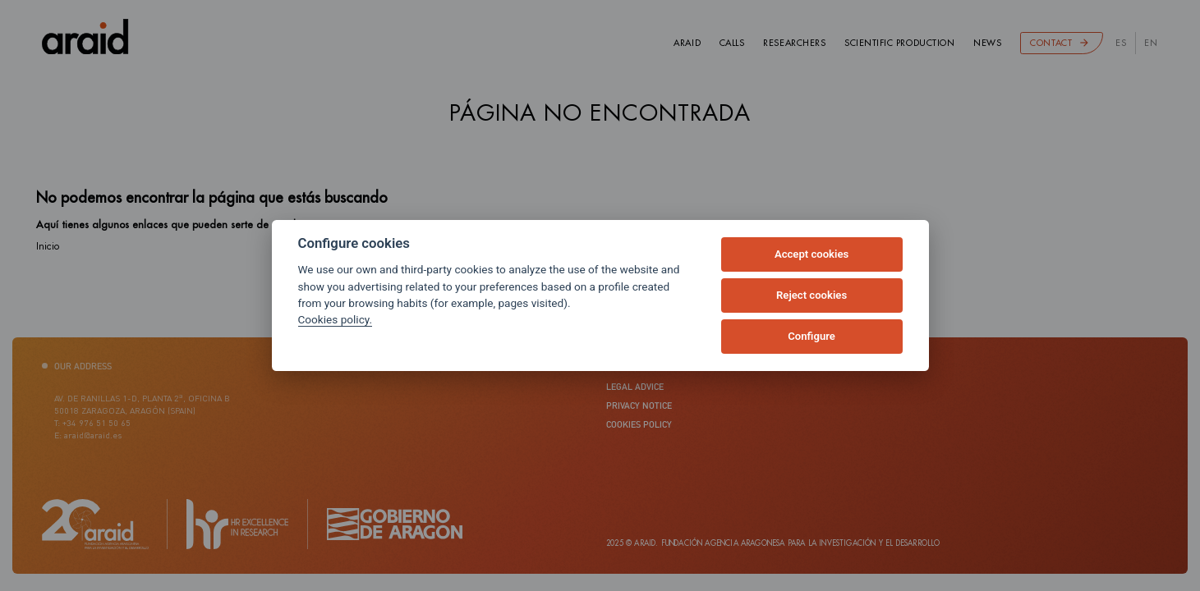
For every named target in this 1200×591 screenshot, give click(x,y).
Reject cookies (811, 295)
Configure (811, 336)
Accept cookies (811, 254)
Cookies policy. (335, 319)
